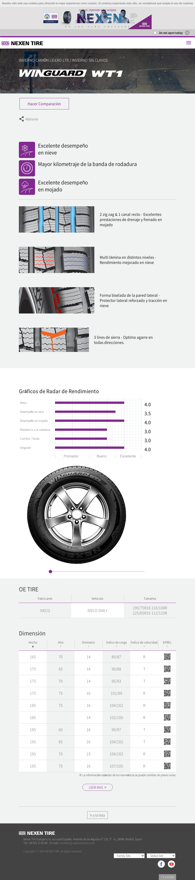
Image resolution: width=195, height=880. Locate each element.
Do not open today (171, 33)
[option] (97, 18)
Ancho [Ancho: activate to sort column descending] (33, 643)
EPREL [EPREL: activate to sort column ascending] (167, 643)
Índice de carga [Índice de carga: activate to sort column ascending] (116, 643)
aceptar (111, 10)
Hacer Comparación (44, 103)
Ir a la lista (97, 815)
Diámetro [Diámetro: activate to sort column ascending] (88, 643)
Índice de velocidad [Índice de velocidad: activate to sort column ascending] (144, 643)
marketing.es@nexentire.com (77, 843)
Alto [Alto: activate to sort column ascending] (61, 643)
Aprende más (98, 10)
